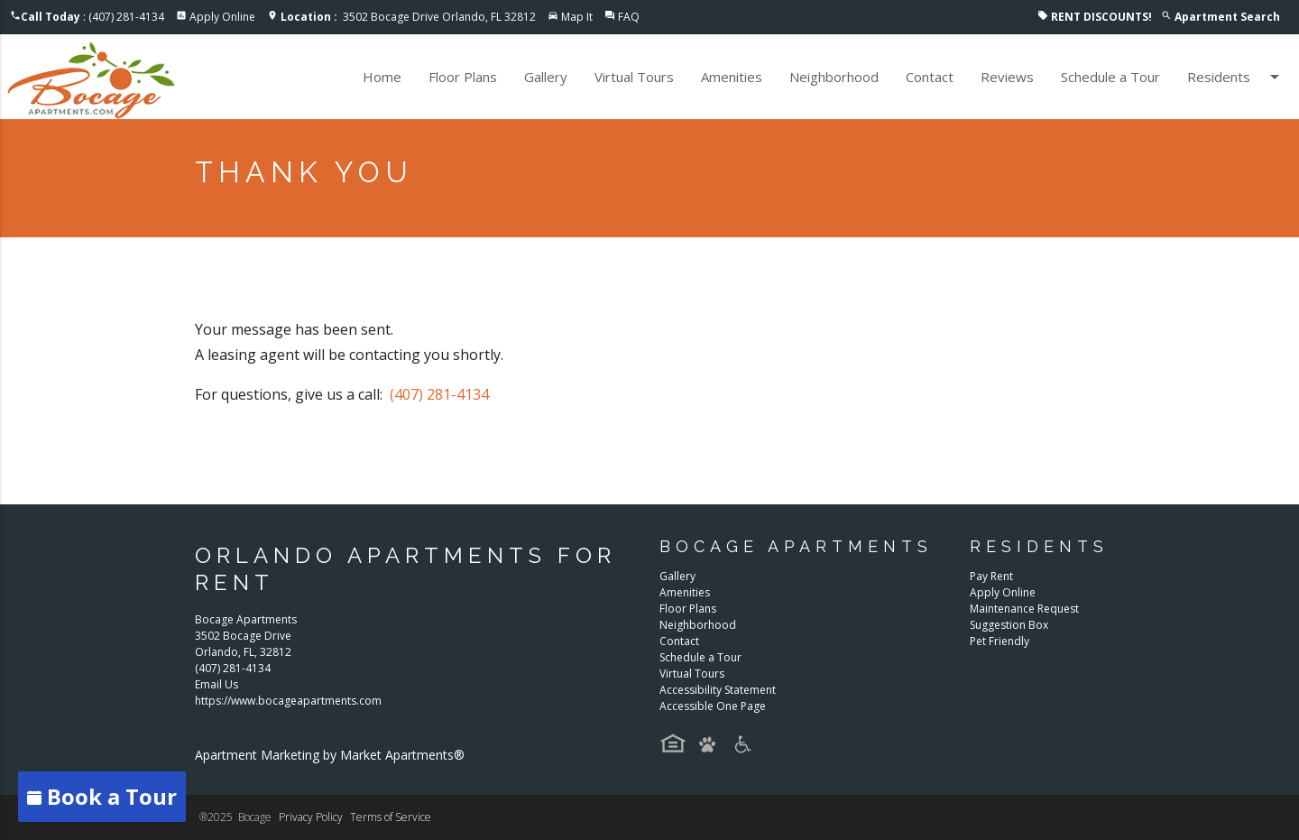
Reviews (1007, 77)
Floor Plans (462, 77)
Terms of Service (390, 817)
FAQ (629, 16)
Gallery (545, 77)
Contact (930, 77)
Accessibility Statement (717, 689)
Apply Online (222, 16)
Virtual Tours (634, 77)
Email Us (216, 684)
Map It (577, 16)
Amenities (731, 77)
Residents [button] (1236, 76)
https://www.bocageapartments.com (288, 700)
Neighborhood (834, 77)
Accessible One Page (712, 706)
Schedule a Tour (1110, 77)
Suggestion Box (1009, 624)
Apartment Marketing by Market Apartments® (330, 754)
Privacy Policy (311, 817)
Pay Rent (991, 576)
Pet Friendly (999, 641)
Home (382, 77)
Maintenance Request (1024, 608)
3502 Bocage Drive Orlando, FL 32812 (408, 16)
